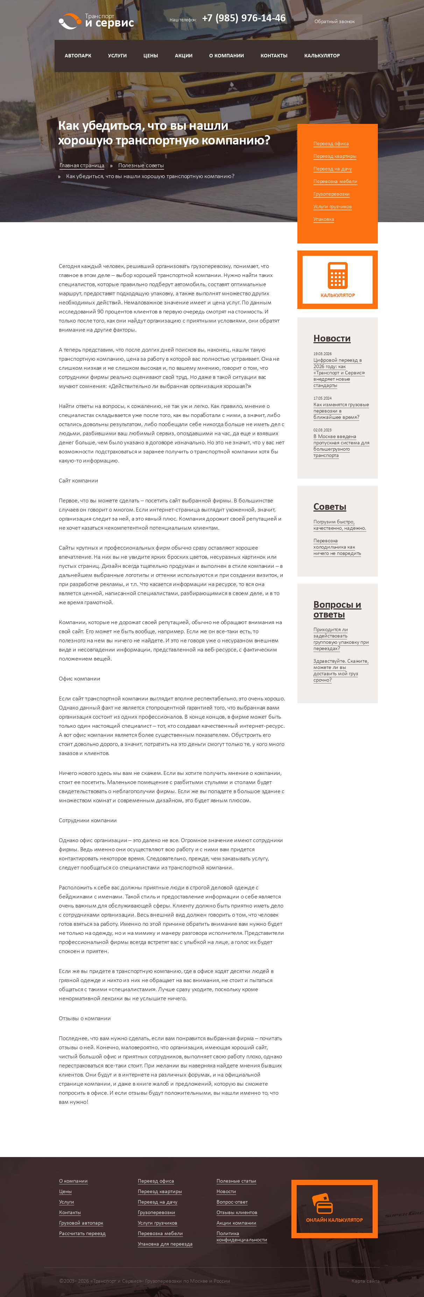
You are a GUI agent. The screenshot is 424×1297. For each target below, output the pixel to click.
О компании (226, 56)
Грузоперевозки (331, 194)
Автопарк (78, 56)
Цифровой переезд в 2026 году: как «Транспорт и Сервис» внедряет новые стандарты (339, 373)
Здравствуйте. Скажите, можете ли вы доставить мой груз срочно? (341, 670)
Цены (150, 56)
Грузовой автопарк (81, 1223)
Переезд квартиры (334, 156)
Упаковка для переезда (165, 1244)
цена (218, 302)
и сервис (109, 20)
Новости (226, 1191)
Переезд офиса (331, 144)
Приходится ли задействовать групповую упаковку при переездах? (341, 639)
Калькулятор (322, 56)
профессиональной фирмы (94, 942)
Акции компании (236, 1223)
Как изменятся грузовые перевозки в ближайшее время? (341, 411)
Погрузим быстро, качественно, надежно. (339, 525)
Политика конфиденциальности (242, 1237)
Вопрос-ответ (232, 1202)
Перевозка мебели (335, 181)
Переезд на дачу (332, 169)
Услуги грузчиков (332, 207)
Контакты (274, 56)
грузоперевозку (211, 266)
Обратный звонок (335, 21)
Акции (183, 56)
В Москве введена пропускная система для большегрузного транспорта (341, 446)
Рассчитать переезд (82, 1233)
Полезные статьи (236, 1181)
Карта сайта (366, 1281)
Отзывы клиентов (237, 1212)
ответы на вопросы (100, 406)
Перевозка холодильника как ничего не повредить (337, 547)
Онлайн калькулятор (334, 1220)
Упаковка (323, 219)
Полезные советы (141, 165)
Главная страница (81, 165)
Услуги (117, 56)
